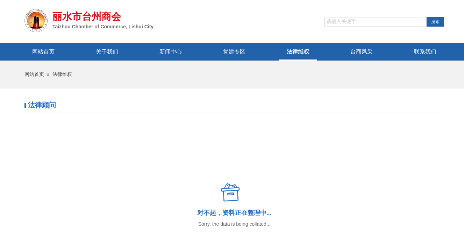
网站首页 (34, 74)
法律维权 (62, 74)
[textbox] (375, 22)
